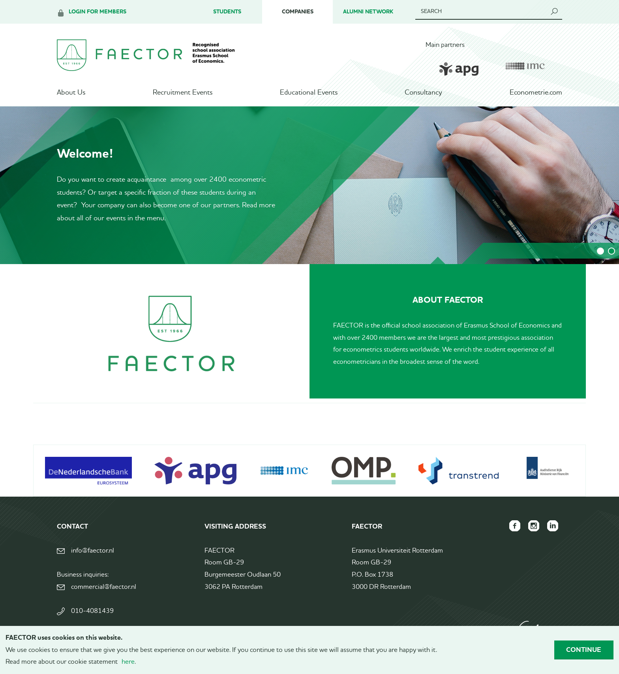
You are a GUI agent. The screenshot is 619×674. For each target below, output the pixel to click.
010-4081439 (92, 611)
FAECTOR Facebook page (514, 525)
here (128, 662)
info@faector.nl (92, 550)
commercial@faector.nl (103, 587)
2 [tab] (611, 251)
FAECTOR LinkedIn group (552, 525)
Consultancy (423, 92)
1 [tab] (600, 251)
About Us (71, 92)
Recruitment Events (182, 92)
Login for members (97, 11)
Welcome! (85, 153)
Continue (583, 650)
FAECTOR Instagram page (533, 525)
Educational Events (309, 92)
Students (227, 11)
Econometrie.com (536, 92)
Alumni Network (368, 11)
